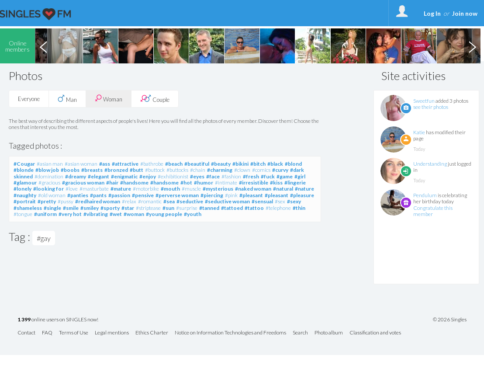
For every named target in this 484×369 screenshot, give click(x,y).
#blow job (47, 170)
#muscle (191, 188)
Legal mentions (112, 333)
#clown (242, 170)
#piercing (212, 195)
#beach (174, 163)
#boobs (70, 170)
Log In (432, 13)
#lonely (22, 188)
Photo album (329, 333)
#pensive (143, 195)
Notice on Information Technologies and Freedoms (230, 333)
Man (67, 98)
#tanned (209, 208)
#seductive (189, 201)
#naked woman (253, 188)
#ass (104, 163)
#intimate (226, 182)
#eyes (197, 176)
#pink (231, 195)
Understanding (430, 163)
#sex (280, 201)
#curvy (280, 170)
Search (300, 333)
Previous (43, 45)
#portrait (25, 201)
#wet (116, 214)
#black (275, 163)
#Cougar (24, 163)
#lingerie (295, 182)
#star (127, 208)
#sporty (110, 208)
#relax (129, 201)
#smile (71, 208)
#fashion (231, 176)
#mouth (170, 188)
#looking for (48, 188)
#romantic (150, 201)
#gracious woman (83, 182)
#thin (299, 208)
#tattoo (254, 208)
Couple (154, 98)
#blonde (24, 170)
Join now (464, 13)
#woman (134, 214)
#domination (49, 176)
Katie (419, 132)
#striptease (148, 208)
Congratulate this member (433, 211)
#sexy (294, 201)
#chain (197, 170)
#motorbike (146, 188)
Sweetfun (424, 100)
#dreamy (75, 176)
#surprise (186, 208)
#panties (77, 195)
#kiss (276, 182)
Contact (26, 333)
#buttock (155, 170)
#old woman (52, 195)
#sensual (262, 201)
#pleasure (302, 195)
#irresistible (253, 182)
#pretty (47, 201)
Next (472, 45)
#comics (261, 170)
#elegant (98, 176)
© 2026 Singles (450, 319)
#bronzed (116, 170)
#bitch (258, 163)
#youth (192, 214)
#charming (219, 170)
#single (52, 208)
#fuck (268, 176)
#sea (169, 201)
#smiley (89, 208)
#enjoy (147, 176)
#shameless (28, 208)
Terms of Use (73, 333)
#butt (136, 170)
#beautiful (196, 163)
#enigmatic (124, 176)
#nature (304, 188)
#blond (293, 163)
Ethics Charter (151, 333)
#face (213, 176)
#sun (168, 208)
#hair (112, 182)
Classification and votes (375, 333)
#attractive (125, 163)
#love (72, 188)
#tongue (23, 214)
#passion (119, 195)
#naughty (25, 195)
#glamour (25, 182)
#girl (299, 176)
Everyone (29, 98)
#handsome (134, 182)
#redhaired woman (97, 201)
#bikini (240, 163)
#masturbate (94, 188)
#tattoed (232, 208)
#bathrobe (151, 163)
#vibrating (95, 214)
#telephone (278, 208)
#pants (98, 195)
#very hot (70, 214)
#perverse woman (177, 195)
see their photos (430, 107)
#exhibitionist (173, 176)
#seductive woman (227, 201)
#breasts (92, 170)
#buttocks (177, 170)
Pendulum (425, 195)
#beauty (221, 163)
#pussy (65, 201)
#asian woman (81, 163)
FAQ (47, 333)
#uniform (45, 214)
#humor (203, 182)
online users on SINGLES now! (57, 320)
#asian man (50, 163)
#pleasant (251, 195)
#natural (283, 188)
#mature (121, 188)
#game (285, 176)
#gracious (49, 182)
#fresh (251, 176)
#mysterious (218, 188)
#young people (164, 214)
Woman (108, 98)
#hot (186, 182)
